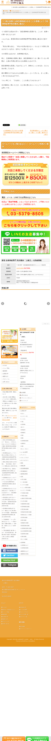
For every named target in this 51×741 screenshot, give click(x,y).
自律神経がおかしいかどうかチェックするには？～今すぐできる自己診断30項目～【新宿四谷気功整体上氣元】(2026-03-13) (9, 482)
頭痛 (22, 446)
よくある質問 (24, 452)
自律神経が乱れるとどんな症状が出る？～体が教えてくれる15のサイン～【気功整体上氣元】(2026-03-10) (9, 491)
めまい (22, 413)
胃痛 (22, 435)
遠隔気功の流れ (25, 554)
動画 (22, 463)
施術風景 (5, 371)
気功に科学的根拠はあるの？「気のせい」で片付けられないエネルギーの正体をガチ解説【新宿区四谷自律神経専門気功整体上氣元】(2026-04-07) (9, 445)
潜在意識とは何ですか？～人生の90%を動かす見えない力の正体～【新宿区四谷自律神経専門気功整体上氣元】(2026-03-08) (9, 501)
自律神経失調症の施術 (26, 528)
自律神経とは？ (24, 545)
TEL (47, 3)
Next (48, 303)
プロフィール (6, 379)
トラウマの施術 (24, 484)
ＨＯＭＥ (5, 365)
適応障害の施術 (24, 533)
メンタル (23, 419)
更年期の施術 (24, 517)
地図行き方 (5, 376)
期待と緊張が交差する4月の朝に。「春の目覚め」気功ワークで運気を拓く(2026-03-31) (9, 464)
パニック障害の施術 (25, 487)
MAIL (49, 3)
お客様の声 (5, 373)
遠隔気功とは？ (25, 551)
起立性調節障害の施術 (26, 531)
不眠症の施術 (24, 495)
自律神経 (23, 542)
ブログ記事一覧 (23, 614)
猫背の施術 (23, 520)
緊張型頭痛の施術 (25, 525)
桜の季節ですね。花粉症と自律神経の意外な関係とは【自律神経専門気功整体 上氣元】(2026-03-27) (9, 472)
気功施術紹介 (24, 471)
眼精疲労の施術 (24, 522)
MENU (2, 3)
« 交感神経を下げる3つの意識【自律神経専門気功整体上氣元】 (13, 132)
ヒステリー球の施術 (25, 490)
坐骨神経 (23, 424)
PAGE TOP (46, 323)
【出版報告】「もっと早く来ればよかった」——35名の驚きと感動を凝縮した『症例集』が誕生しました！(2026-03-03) (9, 523)
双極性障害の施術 (25, 503)
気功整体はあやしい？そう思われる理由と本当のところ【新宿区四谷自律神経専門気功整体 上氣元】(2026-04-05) (9, 456)
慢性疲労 (23, 429)
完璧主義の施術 (24, 509)
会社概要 (23, 392)
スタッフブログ (14, 10)
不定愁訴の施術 (24, 492)
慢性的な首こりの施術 (26, 514)
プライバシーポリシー (26, 398)
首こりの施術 (24, 539)
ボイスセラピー (25, 460)
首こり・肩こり (24, 448)
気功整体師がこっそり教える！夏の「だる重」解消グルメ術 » (38, 132)
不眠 (22, 421)
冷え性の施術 (24, 501)
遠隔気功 (23, 443)
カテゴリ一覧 (23, 616)
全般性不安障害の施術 (26, 498)
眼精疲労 (23, 432)
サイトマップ (24, 400)
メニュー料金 (6, 368)
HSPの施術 (23, 479)
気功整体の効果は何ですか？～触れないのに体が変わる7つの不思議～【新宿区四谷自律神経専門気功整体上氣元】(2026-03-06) (9, 512)
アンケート (23, 455)
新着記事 (23, 465)
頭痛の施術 (23, 536)
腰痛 (22, 438)
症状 (22, 476)
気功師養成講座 (25, 468)
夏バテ (22, 427)
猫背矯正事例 (24, 474)
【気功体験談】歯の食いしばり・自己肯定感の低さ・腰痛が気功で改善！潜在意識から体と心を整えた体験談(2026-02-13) (9, 534)
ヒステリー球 (24, 416)
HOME (5, 10)
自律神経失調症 (24, 440)
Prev (2, 303)
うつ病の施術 (24, 482)
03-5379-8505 (19, 268)
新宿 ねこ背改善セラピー (8, 609)
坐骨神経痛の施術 (25, 506)
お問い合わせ (6, 381)
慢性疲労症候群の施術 (26, 512)
